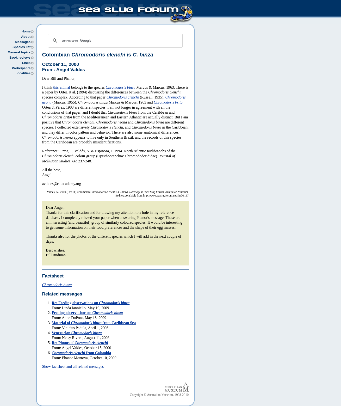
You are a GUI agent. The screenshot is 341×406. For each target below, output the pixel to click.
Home (26, 31)
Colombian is (97, 55)
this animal (61, 87)
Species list (21, 47)
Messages (23, 42)
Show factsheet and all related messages (73, 366)
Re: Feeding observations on (91, 303)
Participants (21, 68)
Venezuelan (77, 333)
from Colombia (81, 353)
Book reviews (20, 57)
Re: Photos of (80, 343)
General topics (19, 52)
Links (26, 63)
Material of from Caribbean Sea (94, 323)
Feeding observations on (87, 313)
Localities (23, 73)
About (26, 36)
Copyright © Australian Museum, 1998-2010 (159, 395)
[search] (114, 40)
